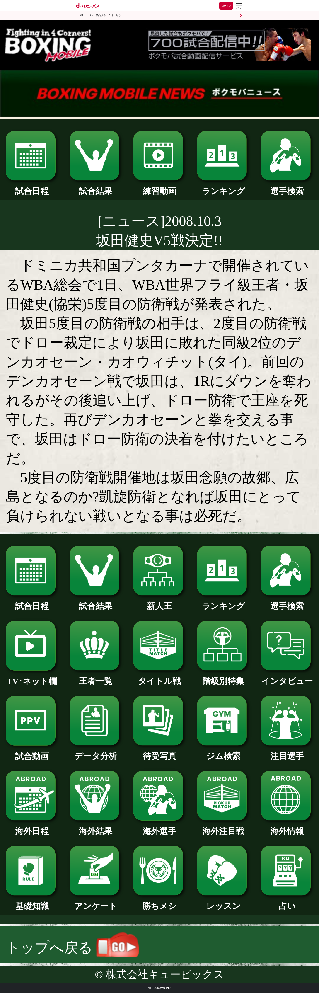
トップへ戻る (72, 948)
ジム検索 (223, 752)
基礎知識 (32, 902)
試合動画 (32, 752)
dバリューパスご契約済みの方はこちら (99, 15)
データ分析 (96, 752)
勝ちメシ (159, 902)
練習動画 (159, 187)
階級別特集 (223, 677)
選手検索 (287, 187)
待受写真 (159, 752)
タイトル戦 (159, 677)
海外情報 (287, 827)
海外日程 (32, 827)
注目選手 (287, 752)
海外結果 (96, 827)
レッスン (223, 902)
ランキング (223, 187)
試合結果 (96, 187)
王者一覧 (96, 677)
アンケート (96, 902)
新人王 (159, 602)
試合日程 (32, 187)
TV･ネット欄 (32, 677)
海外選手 (159, 827)
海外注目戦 (223, 827)
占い (287, 902)
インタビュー (287, 677)
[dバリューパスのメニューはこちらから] (239, 6)
